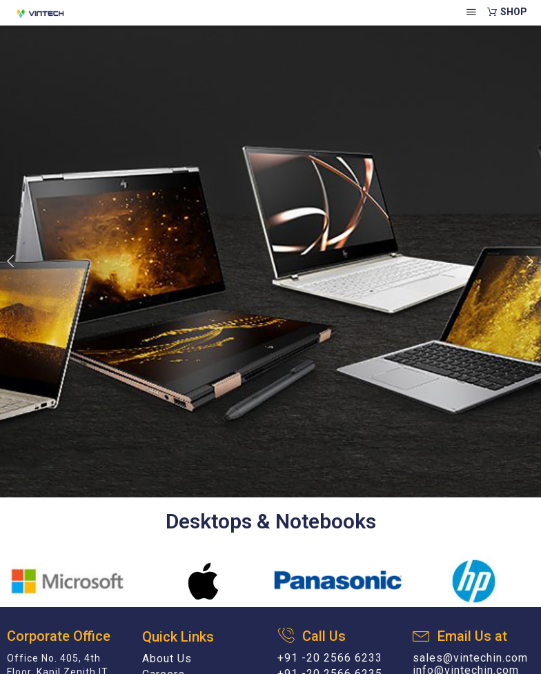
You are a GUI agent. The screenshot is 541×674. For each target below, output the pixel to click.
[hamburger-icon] (471, 12)
